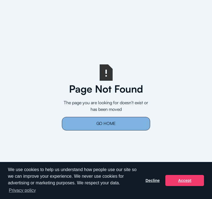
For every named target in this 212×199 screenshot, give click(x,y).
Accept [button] (184, 180)
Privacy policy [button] (22, 190)
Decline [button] (152, 180)
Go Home (106, 123)
